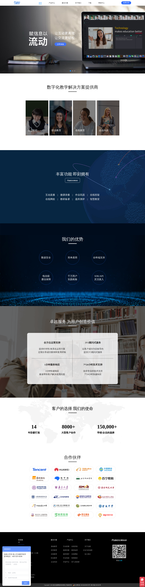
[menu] (72, 2)
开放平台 (66, 562)
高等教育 (54, 550)
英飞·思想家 (75, 562)
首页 (40, 3)
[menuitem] (40, 3)
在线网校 (74, 554)
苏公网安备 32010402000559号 (81, 585)
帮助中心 (101, 3)
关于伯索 (88, 546)
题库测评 (66, 554)
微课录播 (66, 550)
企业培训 (54, 562)
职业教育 (54, 558)
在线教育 (54, 554)
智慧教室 (74, 558)
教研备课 (74, 550)
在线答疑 (74, 546)
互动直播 (66, 546)
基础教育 (54, 546)
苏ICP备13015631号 (96, 585)
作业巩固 (66, 558)
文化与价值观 (87, 550)
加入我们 (88, 554)
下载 (89, 3)
